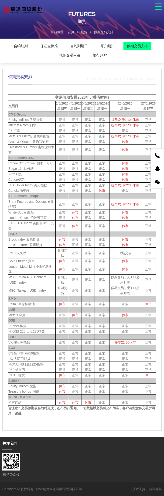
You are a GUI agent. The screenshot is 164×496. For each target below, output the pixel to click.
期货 (84, 32)
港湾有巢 (155, 489)
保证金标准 (49, 46)
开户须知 (107, 46)
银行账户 (100, 55)
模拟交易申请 (69, 55)
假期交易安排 (137, 46)
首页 (71, 32)
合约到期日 (79, 46)
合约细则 (21, 46)
